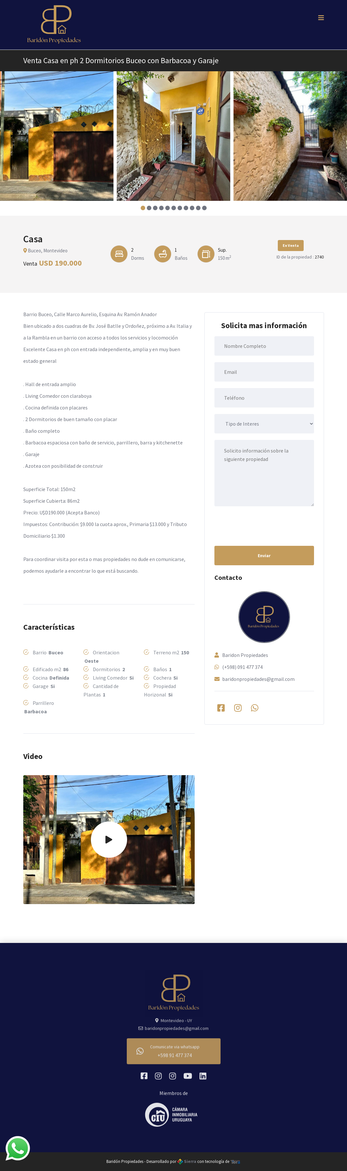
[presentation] (263, 525)
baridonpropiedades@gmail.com (258, 679)
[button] (143, 208)
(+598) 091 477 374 (242, 667)
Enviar (264, 555)
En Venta (291, 245)
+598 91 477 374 (174, 1058)
